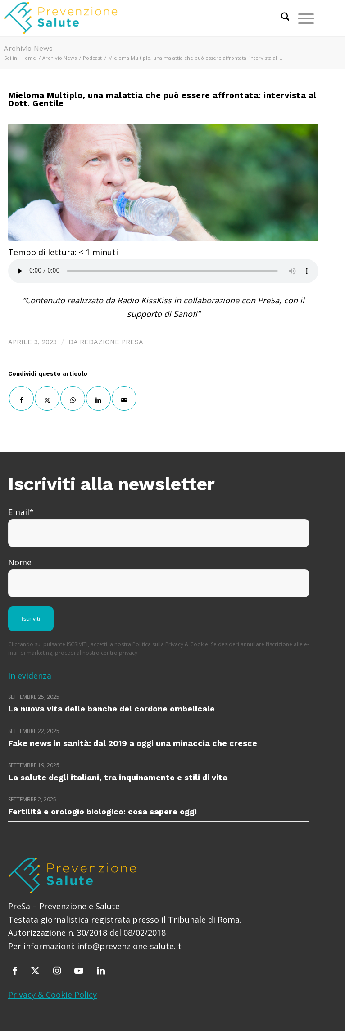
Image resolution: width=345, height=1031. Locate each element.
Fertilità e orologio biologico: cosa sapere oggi (102, 811)
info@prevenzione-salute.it (129, 946)
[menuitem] (281, 18)
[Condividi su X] (47, 398)
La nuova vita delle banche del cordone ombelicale (111, 708)
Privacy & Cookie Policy (52, 994)
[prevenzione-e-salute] (128, 18)
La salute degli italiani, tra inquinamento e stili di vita (117, 777)
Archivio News (28, 48)
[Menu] (301, 18)
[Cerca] (281, 18)
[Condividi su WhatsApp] (72, 398)
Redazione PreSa (111, 342)
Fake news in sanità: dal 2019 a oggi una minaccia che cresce (132, 743)
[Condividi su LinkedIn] (98, 398)
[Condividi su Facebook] (21, 398)
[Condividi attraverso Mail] (124, 398)
